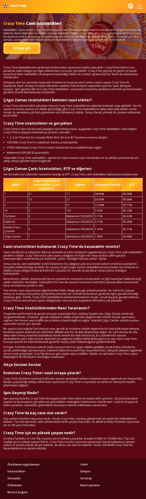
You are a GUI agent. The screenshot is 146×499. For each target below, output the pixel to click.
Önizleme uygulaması (23, 464)
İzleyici (85, 471)
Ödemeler (14, 485)
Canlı (84, 464)
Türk (130, 6)
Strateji (86, 478)
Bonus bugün (17, 492)
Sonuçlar (14, 478)
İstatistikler (16, 471)
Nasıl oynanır (90, 485)
